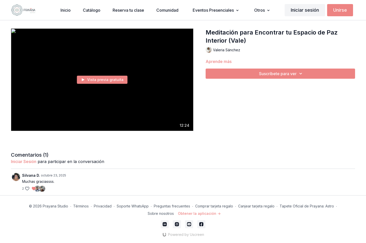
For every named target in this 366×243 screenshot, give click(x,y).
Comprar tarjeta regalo (214, 206)
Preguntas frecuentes (172, 206)
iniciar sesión (23, 161)
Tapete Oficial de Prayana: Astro (307, 206)
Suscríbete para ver (281, 74)
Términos (81, 206)
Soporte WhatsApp (133, 206)
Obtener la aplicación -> (199, 213)
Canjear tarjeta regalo (256, 206)
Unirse (340, 10)
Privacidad (103, 206)
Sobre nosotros (161, 213)
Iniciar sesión (305, 10)
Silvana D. (31, 175)
